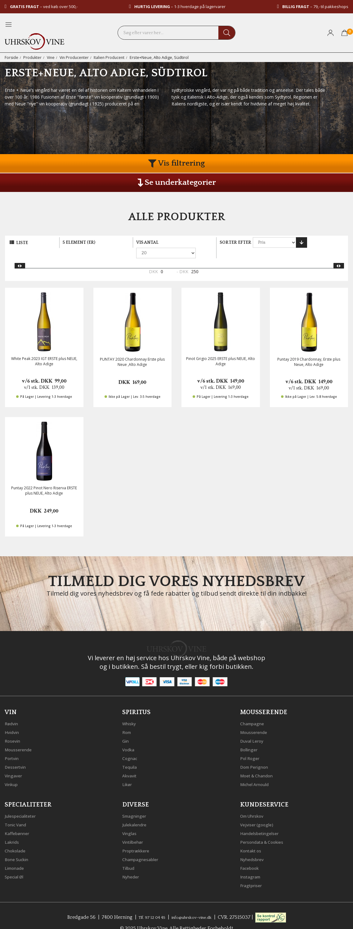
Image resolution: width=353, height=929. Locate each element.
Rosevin (14, 729)
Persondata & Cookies (266, 830)
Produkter (33, 57)
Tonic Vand (18, 813)
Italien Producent (112, 57)
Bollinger (250, 738)
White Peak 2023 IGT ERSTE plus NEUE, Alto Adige (44, 351)
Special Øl (16, 865)
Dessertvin (17, 755)
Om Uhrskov (254, 804)
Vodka (129, 738)
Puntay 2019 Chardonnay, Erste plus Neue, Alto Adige (308, 351)
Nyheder (132, 865)
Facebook (251, 856)
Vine (52, 57)
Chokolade (17, 839)
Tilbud (129, 856)
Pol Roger (251, 746)
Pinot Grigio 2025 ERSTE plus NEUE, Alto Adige (220, 351)
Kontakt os (253, 839)
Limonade (16, 856)
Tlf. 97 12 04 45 (146, 906)
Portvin (13, 746)
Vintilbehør (135, 830)
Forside (12, 57)
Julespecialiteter (23, 804)
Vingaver (15, 764)
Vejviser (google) (259, 813)
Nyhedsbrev (254, 847)
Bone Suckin (19, 847)
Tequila (131, 755)
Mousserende (21, 738)
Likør (128, 772)
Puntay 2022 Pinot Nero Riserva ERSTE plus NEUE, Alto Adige (44, 480)
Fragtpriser (253, 873)
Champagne (254, 712)
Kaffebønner (19, 821)
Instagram (252, 865)
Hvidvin (13, 720)
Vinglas (130, 821)
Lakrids (13, 830)
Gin (126, 729)
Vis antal (147, 242)
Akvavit (130, 764)
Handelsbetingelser (263, 821)
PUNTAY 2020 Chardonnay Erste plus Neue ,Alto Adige (132, 351)
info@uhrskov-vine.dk (194, 906)
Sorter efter (235, 242)
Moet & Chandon (260, 764)
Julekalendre (136, 813)
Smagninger (136, 804)
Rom (127, 720)
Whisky (130, 712)
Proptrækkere (138, 839)
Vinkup (13, 772)
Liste (22, 242)
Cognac (131, 746)
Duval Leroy (254, 729)
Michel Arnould (257, 772)
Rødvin (13, 712)
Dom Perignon (257, 755)
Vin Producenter (76, 57)
